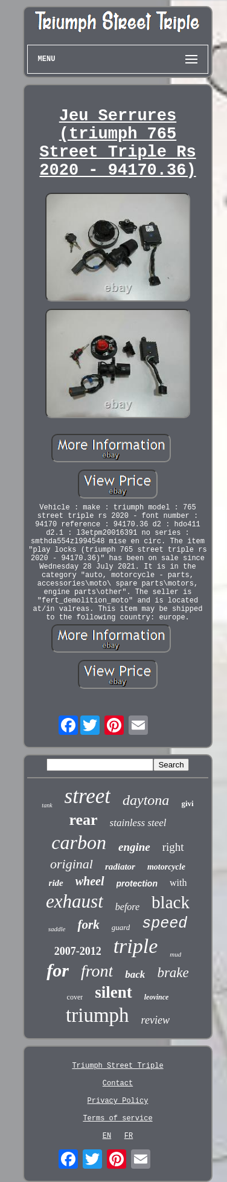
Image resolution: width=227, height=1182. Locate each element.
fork (88, 924)
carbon (78, 842)
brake (172, 972)
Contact (118, 1083)
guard (121, 927)
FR (128, 1136)
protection (137, 883)
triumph (97, 1015)
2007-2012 (77, 951)
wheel (89, 881)
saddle (57, 928)
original (71, 863)
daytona (146, 800)
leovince (156, 997)
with (178, 882)
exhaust (74, 901)
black (171, 902)
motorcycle (166, 866)
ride (56, 883)
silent (113, 992)
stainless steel (138, 822)
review (155, 1020)
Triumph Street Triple (117, 1066)
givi (187, 803)
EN (107, 1136)
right (173, 847)
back (135, 974)
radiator (120, 866)
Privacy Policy (118, 1101)
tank (47, 805)
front (97, 970)
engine (134, 847)
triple (136, 946)
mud (175, 954)
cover (75, 997)
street (87, 796)
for (57, 970)
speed (164, 923)
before (127, 907)
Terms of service (117, 1118)
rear (83, 819)
